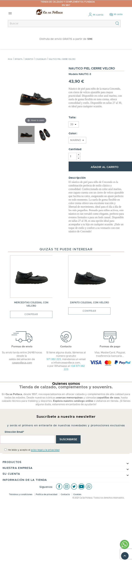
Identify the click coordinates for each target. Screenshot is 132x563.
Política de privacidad (47, 494)
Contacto (65, 494)
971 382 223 (54, 359)
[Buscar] (64, 23)
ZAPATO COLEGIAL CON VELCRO (89, 302)
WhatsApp (88, 486)
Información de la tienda (25, 480)
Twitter (74, 486)
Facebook (59, 486)
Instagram (66, 486)
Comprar (31, 314)
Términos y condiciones (21, 494)
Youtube (81, 486)
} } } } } (74, 124)
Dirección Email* (14, 432)
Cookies (77, 494)
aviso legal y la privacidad (45, 450)
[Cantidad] (73, 156)
